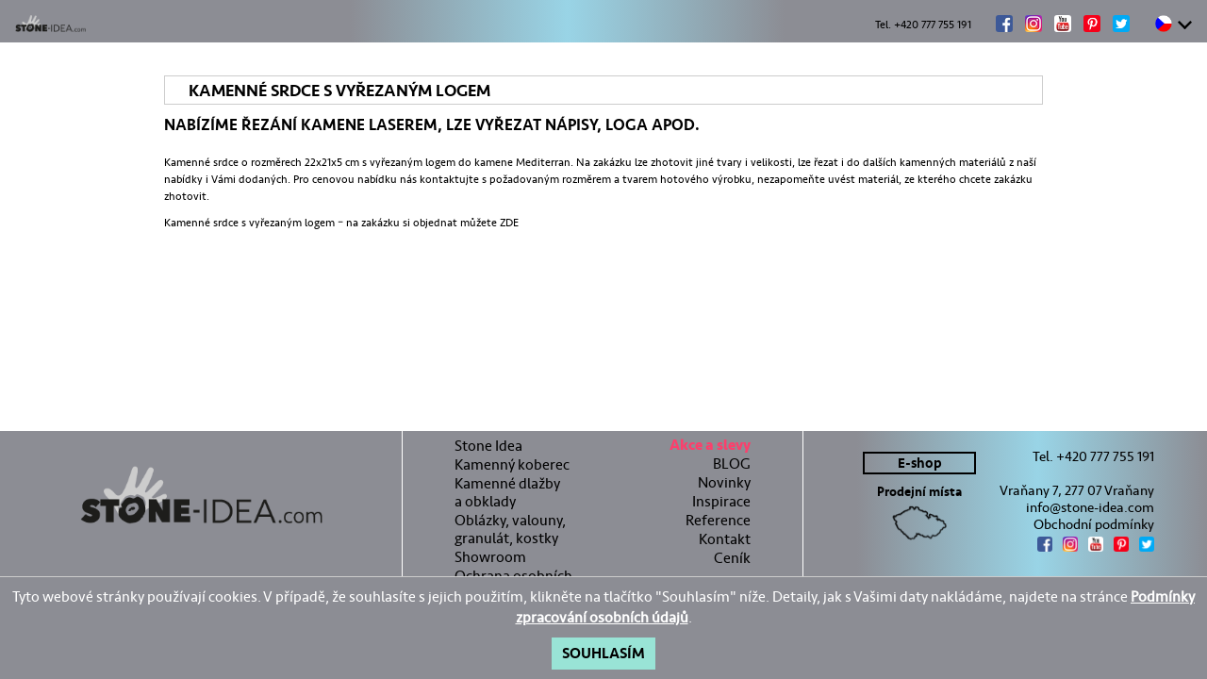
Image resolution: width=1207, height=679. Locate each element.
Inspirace (721, 501)
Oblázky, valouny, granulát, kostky (510, 529)
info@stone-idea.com (1090, 507)
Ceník (732, 558)
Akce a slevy (710, 447)
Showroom (490, 557)
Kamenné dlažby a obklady (507, 492)
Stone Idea (488, 446)
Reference (718, 520)
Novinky (724, 482)
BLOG (732, 463)
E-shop (920, 463)
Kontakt (725, 539)
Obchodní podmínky (1093, 524)
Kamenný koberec (512, 464)
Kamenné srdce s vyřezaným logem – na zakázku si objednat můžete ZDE (341, 222)
